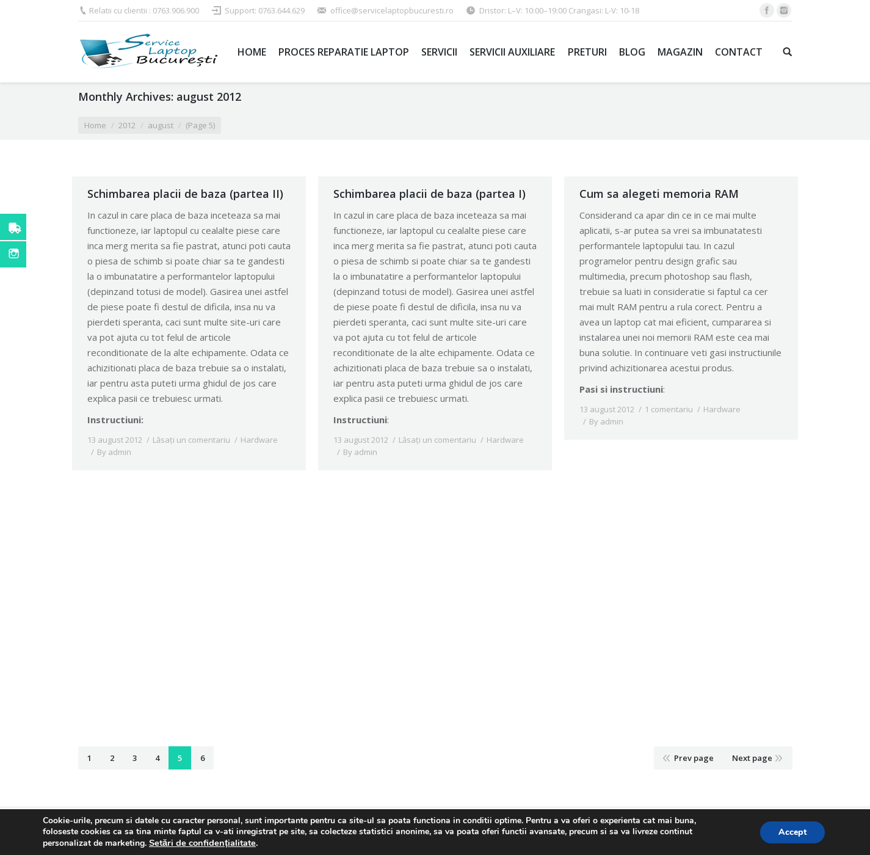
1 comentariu (669, 409)
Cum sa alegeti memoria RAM (659, 193)
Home (95, 125)
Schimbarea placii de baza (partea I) (429, 193)
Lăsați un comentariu (191, 439)
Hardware (259, 439)
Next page (752, 757)
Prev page (694, 757)
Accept (792, 832)
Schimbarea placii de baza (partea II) (185, 193)
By (114, 451)
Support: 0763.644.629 (265, 10)
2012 (127, 125)
